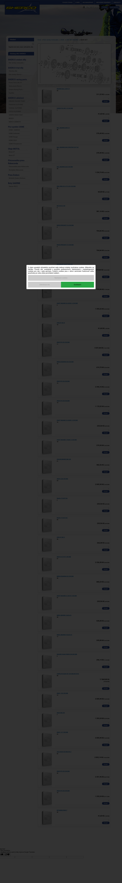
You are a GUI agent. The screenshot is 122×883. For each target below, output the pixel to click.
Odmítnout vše (44, 285)
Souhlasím (77, 285)
